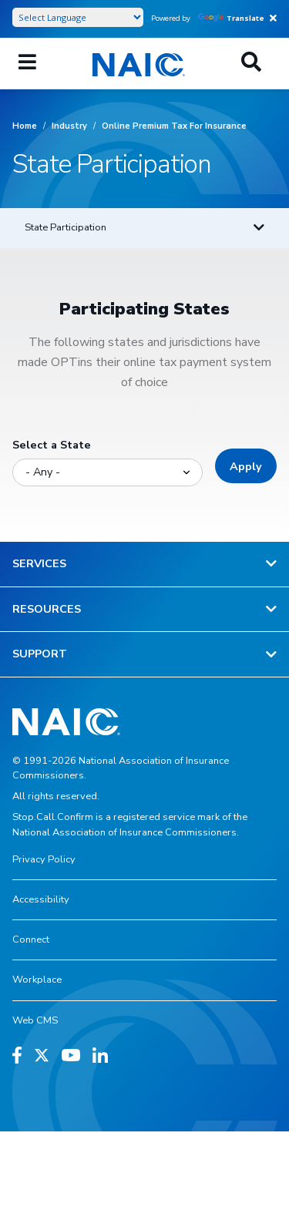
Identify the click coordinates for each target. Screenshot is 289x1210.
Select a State (51, 444)
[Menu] (27, 63)
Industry (69, 126)
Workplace (37, 979)
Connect (30, 939)
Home (24, 126)
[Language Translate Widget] (77, 17)
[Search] (251, 63)
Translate (231, 18)
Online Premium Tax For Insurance (174, 126)
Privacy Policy (44, 859)
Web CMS (35, 1020)
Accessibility (40, 899)
